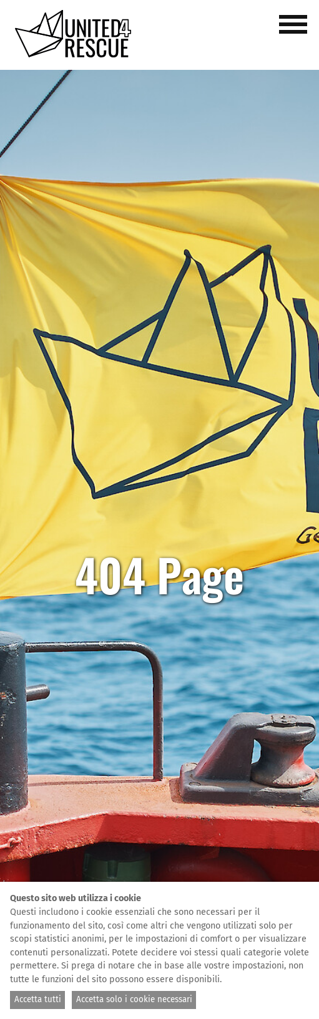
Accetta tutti (37, 1000)
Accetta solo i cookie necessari (134, 1000)
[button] (295, 31)
